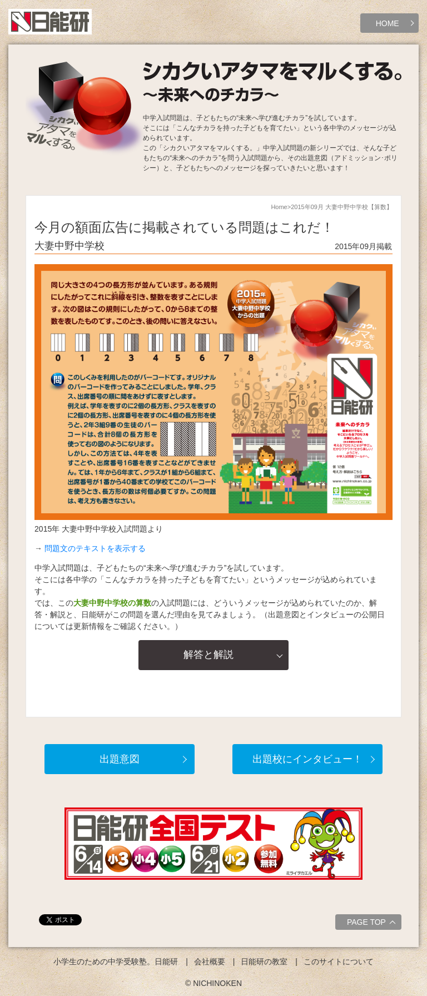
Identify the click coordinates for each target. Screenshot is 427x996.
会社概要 (209, 961)
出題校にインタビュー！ (307, 759)
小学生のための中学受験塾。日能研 (115, 961)
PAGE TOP (373, 924)
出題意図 (120, 759)
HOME (387, 23)
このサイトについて (339, 961)
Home (279, 207)
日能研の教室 (264, 961)
